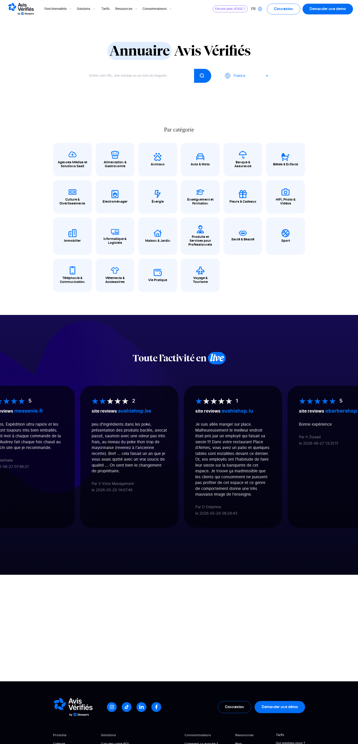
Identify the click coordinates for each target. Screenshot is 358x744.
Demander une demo (328, 9)
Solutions (86, 9)
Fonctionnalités (58, 9)
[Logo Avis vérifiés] (21, 9)
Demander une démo (280, 707)
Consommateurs (157, 9)
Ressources (126, 9)
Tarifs (105, 9)
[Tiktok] (127, 707)
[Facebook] (156, 707)
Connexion (283, 9)
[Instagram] (112, 707)
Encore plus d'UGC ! (230, 9)
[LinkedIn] (141, 707)
